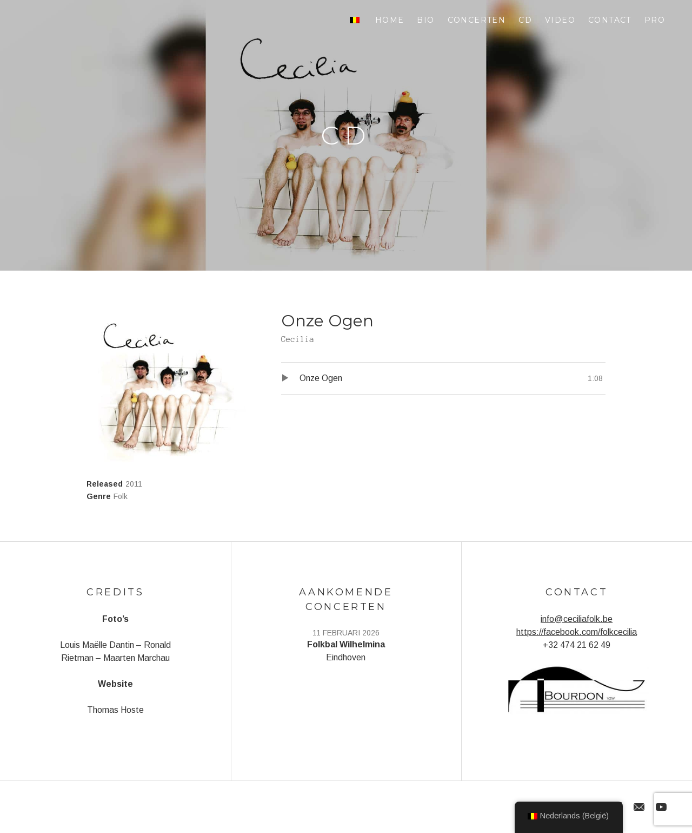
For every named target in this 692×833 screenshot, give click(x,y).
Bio (425, 20)
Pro (654, 20)
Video (560, 20)
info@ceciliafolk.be (577, 619)
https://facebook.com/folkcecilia (576, 632)
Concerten (477, 20)
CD (525, 20)
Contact (609, 20)
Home (389, 20)
